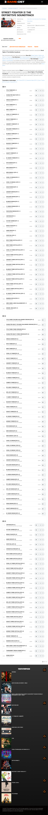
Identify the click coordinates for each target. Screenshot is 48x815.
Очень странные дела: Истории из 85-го (21, 749)
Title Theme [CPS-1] (21, 80)
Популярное (24, 669)
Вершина (14, 671)
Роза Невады (15, 793)
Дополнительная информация (17, 46)
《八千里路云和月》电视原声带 (17, 716)
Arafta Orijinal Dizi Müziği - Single (19, 683)
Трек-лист (4, 46)
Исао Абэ (29, 19)
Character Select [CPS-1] (32, 80)
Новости (30, 46)
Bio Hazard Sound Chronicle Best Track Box (30, 57)
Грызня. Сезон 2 (15, 782)
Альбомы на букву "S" (13, 8)
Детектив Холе (15, 705)
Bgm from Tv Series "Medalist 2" (19, 771)
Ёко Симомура (42, 19)
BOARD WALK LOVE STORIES (17, 727)
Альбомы (5, 8)
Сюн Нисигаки (35, 19)
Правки (36, 46)
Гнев (13, 738)
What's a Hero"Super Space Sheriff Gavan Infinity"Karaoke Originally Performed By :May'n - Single (27, 694)
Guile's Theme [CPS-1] (11, 82)
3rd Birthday (10, 60)
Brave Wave (29, 21)
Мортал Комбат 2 (16, 760)
